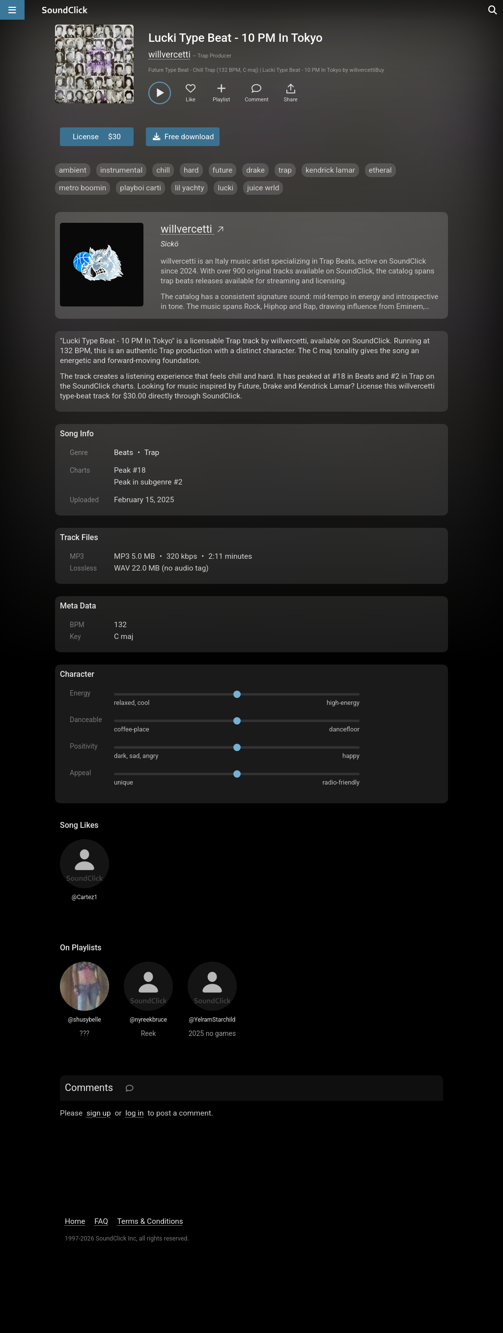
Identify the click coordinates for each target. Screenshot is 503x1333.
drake (255, 170)
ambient (72, 170)
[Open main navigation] (12, 10)
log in (134, 1113)
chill (163, 170)
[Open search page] (493, 10)
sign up (98, 1113)
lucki (225, 187)
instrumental (121, 170)
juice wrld (263, 187)
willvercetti (169, 54)
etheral (380, 170)
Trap (152, 452)
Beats (123, 452)
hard (191, 170)
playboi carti (140, 187)
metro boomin (82, 187)
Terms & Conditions (150, 1221)
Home (75, 1221)
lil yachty (189, 187)
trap (285, 170)
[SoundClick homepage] (65, 9)
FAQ (101, 1221)
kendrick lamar (330, 170)
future (223, 170)
